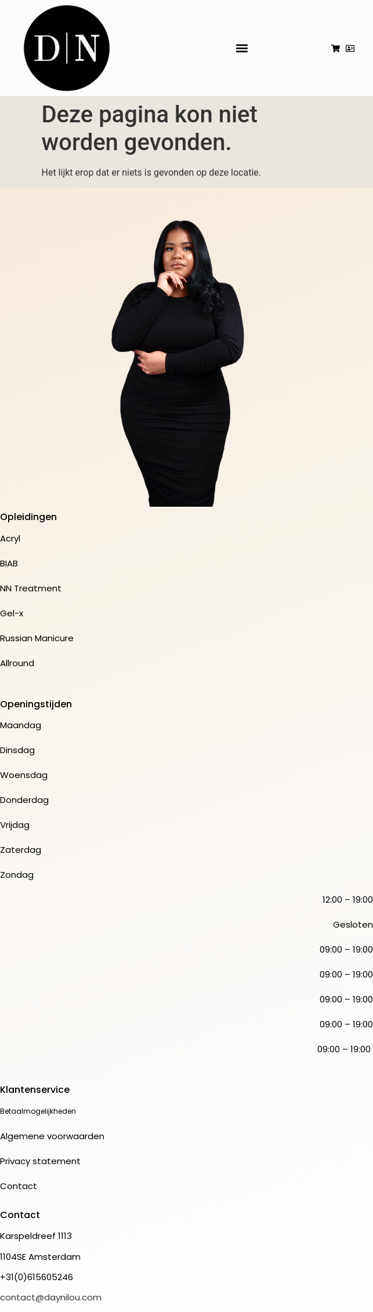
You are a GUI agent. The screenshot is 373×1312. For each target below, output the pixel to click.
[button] (242, 48)
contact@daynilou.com (51, 1297)
